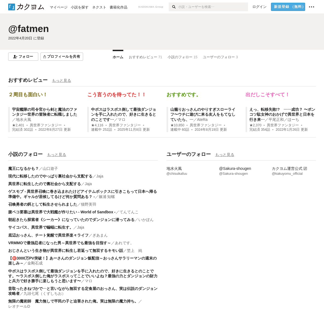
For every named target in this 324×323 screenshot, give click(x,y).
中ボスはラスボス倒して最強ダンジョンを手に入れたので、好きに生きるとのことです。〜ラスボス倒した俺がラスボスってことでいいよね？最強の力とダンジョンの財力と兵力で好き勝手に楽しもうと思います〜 (82, 276)
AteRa (202, 119)
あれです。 (124, 243)
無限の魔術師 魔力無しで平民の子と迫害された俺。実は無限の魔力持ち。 (73, 301)
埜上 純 (134, 250)
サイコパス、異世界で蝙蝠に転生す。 (40, 227)
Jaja (99, 176)
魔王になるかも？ (23, 168)
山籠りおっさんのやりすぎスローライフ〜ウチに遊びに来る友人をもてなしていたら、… (202, 114)
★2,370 (255, 125)
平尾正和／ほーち (283, 119)
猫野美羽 (88, 204)
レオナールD (19, 306)
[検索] (173, 6)
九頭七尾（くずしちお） (45, 293)
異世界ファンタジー (46, 125)
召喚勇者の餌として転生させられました (42, 204)
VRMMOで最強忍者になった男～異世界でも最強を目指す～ (59, 243)
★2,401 (18, 125)
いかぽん (146, 219)
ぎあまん (100, 235)
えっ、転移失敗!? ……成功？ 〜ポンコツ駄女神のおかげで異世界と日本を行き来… (282, 114)
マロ (121, 119)
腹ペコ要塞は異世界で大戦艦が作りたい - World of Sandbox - (62, 212)
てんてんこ (129, 212)
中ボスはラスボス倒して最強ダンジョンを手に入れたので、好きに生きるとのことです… (123, 114)
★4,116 (97, 125)
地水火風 (23, 119)
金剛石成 (35, 263)
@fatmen (28, 28)
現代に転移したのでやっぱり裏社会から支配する (50, 176)
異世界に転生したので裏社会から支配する (44, 184)
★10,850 (177, 125)
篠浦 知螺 (107, 196)
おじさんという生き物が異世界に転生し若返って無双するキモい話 (65, 250)
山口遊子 (50, 168)
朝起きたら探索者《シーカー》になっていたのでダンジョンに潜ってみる (71, 219)
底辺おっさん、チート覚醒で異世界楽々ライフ (48, 235)
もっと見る (61, 80)
